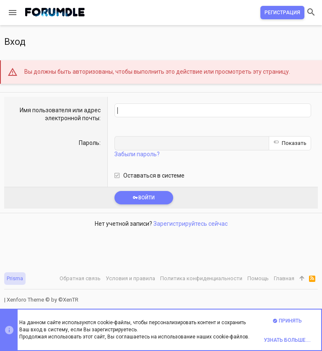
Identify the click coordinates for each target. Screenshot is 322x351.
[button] (12, 13)
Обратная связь (80, 278)
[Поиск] (311, 12)
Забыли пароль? (137, 154)
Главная (284, 278)
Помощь (258, 278)
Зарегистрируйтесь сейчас (190, 223)
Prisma (15, 278)
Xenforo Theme (42, 300)
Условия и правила (130, 278)
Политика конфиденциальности (201, 278)
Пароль (89, 142)
